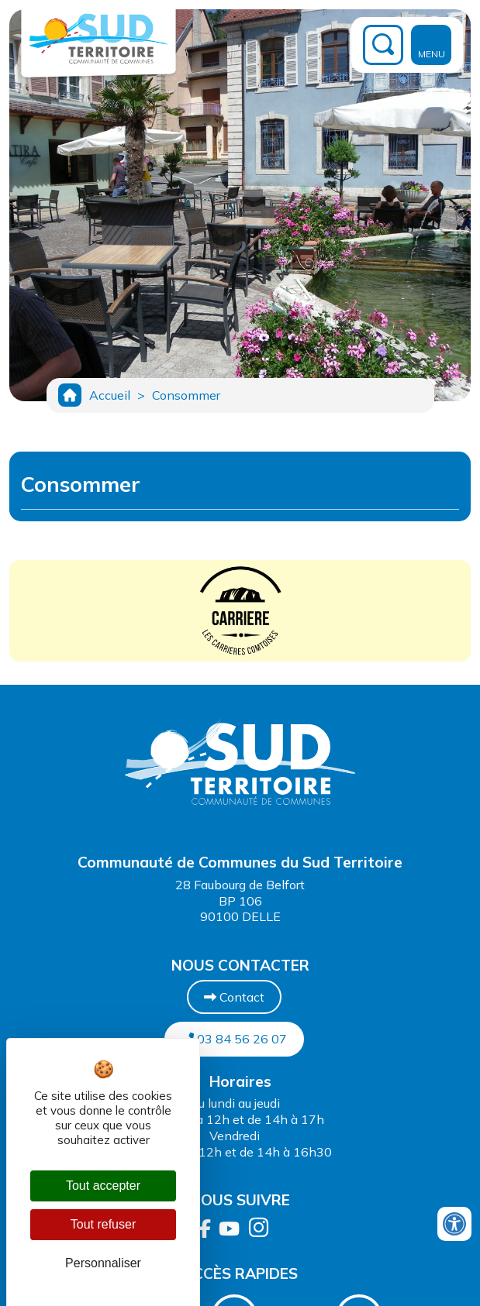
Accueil (109, 395)
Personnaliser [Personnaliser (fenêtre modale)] (103, 1263)
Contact (234, 997)
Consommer (186, 395)
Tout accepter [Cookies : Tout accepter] (103, 1185)
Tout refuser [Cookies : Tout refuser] (103, 1224)
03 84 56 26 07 (234, 1039)
